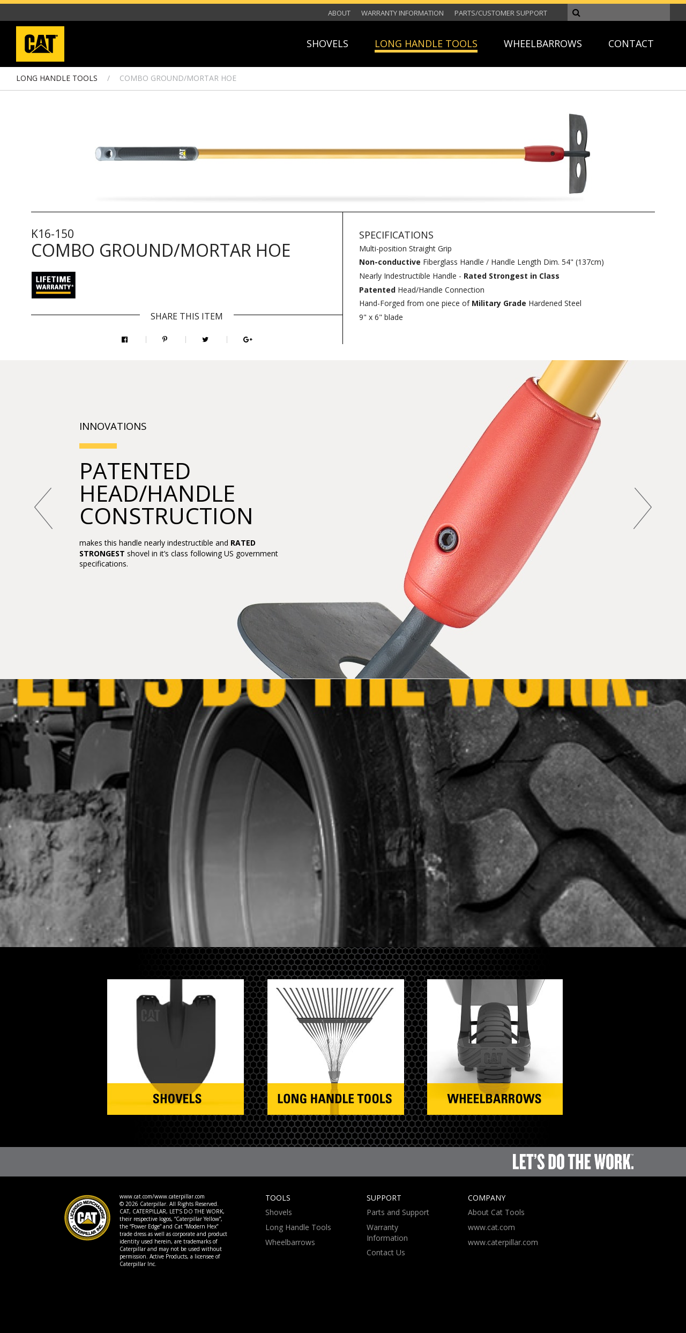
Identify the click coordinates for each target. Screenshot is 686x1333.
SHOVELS (327, 43)
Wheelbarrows (290, 1242)
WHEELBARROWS (543, 43)
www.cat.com (491, 1227)
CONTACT (631, 43)
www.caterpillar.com (503, 1242)
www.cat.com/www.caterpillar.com (162, 1196)
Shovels (278, 1212)
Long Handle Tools (298, 1227)
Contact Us (386, 1252)
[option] (343, 519)
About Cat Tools (496, 1212)
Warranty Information (387, 1232)
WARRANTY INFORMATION (402, 13)
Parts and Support (398, 1212)
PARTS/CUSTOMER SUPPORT (500, 13)
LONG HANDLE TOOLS (426, 43)
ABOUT (339, 13)
